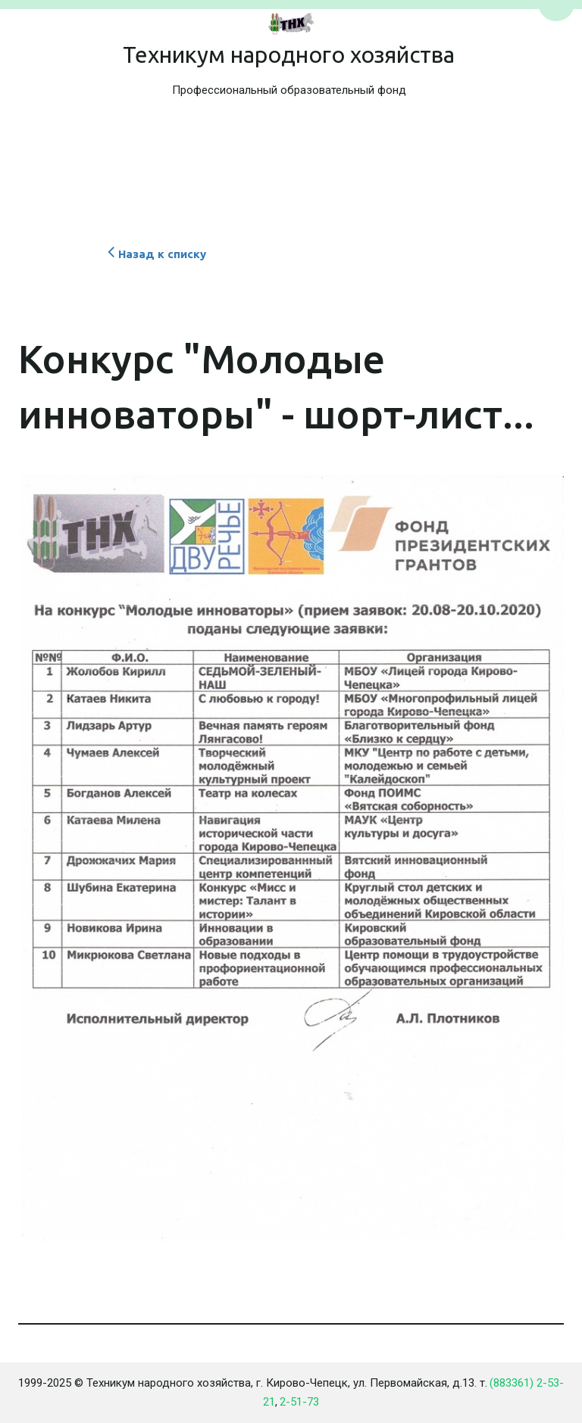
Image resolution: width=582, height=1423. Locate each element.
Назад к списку (155, 254)
